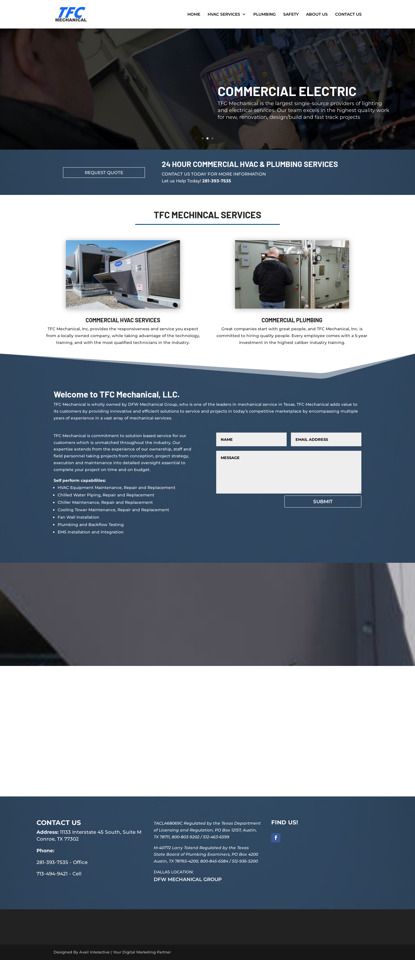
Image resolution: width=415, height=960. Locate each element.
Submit (323, 501)
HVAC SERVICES (224, 14)
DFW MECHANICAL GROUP (188, 879)
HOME (193, 14)
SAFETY (291, 14)
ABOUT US (317, 14)
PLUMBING (264, 14)
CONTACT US (348, 14)
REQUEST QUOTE (104, 172)
